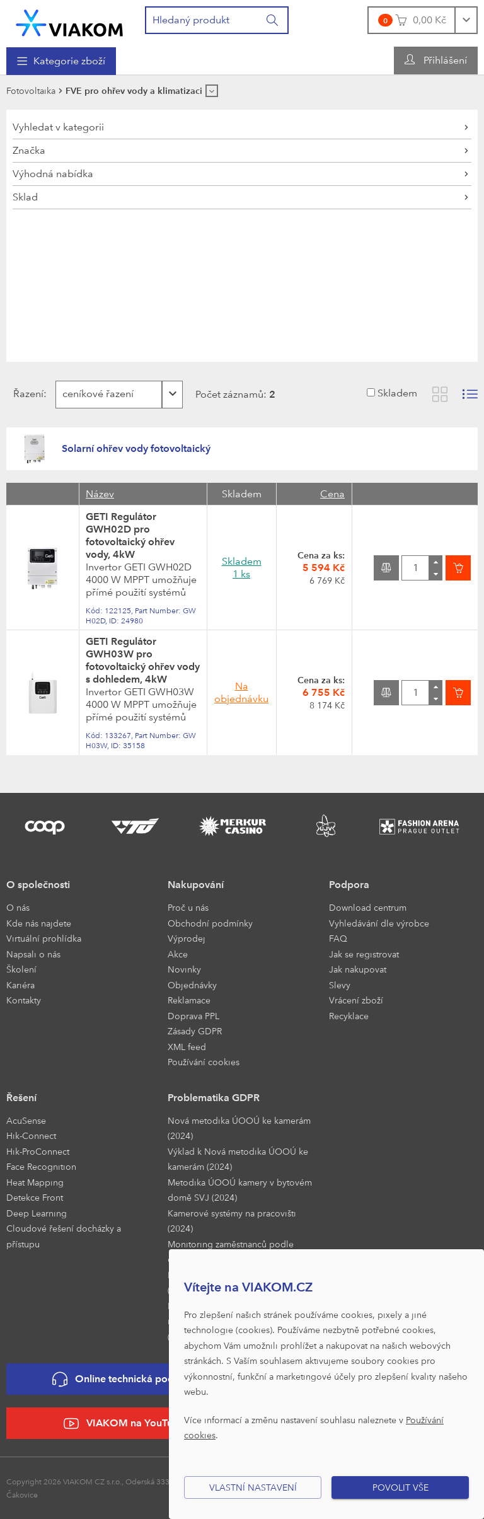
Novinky (184, 969)
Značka (29, 150)
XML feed (187, 1046)
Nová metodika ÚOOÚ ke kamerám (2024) (239, 1128)
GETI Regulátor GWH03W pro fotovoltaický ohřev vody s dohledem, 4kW (143, 660)
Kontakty (23, 1000)
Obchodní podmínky (210, 923)
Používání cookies (203, 1061)
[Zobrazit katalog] (439, 394)
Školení (21, 969)
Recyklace (349, 1015)
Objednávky (192, 984)
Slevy (339, 984)
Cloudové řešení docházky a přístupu (63, 1236)
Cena (332, 494)
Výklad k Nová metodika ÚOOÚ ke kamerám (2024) (238, 1159)
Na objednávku (241, 692)
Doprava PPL (193, 1015)
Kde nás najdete (38, 923)
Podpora (349, 885)
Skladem (397, 393)
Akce (178, 954)
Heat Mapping (35, 1182)
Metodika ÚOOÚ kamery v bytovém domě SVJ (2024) (240, 1190)
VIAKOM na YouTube (124, 1423)
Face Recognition (41, 1166)
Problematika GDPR (214, 1098)
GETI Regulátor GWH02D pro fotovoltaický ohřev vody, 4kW (130, 535)
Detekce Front (34, 1197)
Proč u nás (188, 907)
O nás (18, 907)
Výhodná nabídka (53, 174)
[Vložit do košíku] (458, 567)
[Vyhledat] (273, 20)
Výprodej (186, 938)
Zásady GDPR (195, 1030)
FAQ (338, 938)
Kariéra (20, 984)
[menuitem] (61, 61)
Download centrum (367, 907)
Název (100, 494)
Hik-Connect (31, 1135)
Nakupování (196, 885)
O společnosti (38, 885)
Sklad (25, 197)
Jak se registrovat (364, 954)
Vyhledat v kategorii (58, 127)
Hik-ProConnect (37, 1151)
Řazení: (28, 394)
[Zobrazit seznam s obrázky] (470, 394)
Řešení (21, 1098)
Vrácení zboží (356, 1000)
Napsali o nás (33, 954)
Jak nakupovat (357, 969)
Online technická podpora (124, 1379)
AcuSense (26, 1120)
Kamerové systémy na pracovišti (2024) (232, 1221)
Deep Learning (36, 1213)
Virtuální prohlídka (43, 938)
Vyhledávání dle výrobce (379, 923)
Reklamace (189, 1000)
